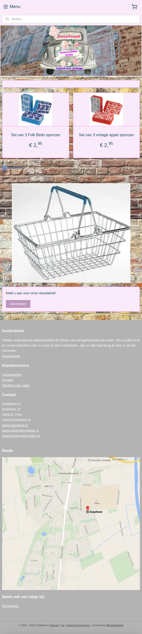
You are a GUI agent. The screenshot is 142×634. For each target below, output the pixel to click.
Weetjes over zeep (16, 385)
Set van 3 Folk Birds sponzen (35, 135)
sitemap (54, 625)
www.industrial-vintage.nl (20, 430)
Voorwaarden (12, 375)
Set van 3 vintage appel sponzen (106, 135)
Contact (8, 380)
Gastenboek (11, 356)
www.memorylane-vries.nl (21, 436)
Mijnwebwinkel (114, 625)
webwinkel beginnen (78, 625)
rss (62, 625)
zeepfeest (12, 168)
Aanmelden (18, 304)
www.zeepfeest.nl (15, 425)
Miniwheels (10, 606)
